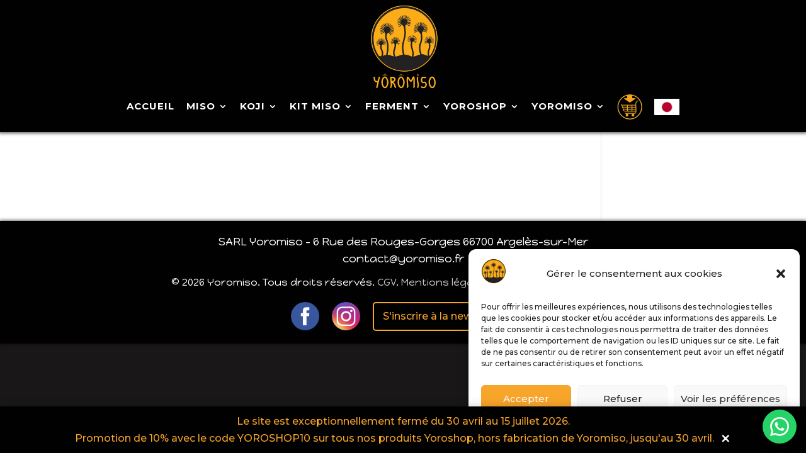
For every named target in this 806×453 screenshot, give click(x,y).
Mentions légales (444, 282)
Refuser (622, 399)
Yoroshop (475, 107)
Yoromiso (562, 107)
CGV (386, 282)
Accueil (150, 107)
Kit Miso (315, 107)
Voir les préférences (730, 399)
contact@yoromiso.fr (403, 259)
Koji (252, 107)
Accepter (526, 399)
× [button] (726, 438)
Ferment (392, 107)
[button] (781, 273)
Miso (200, 107)
